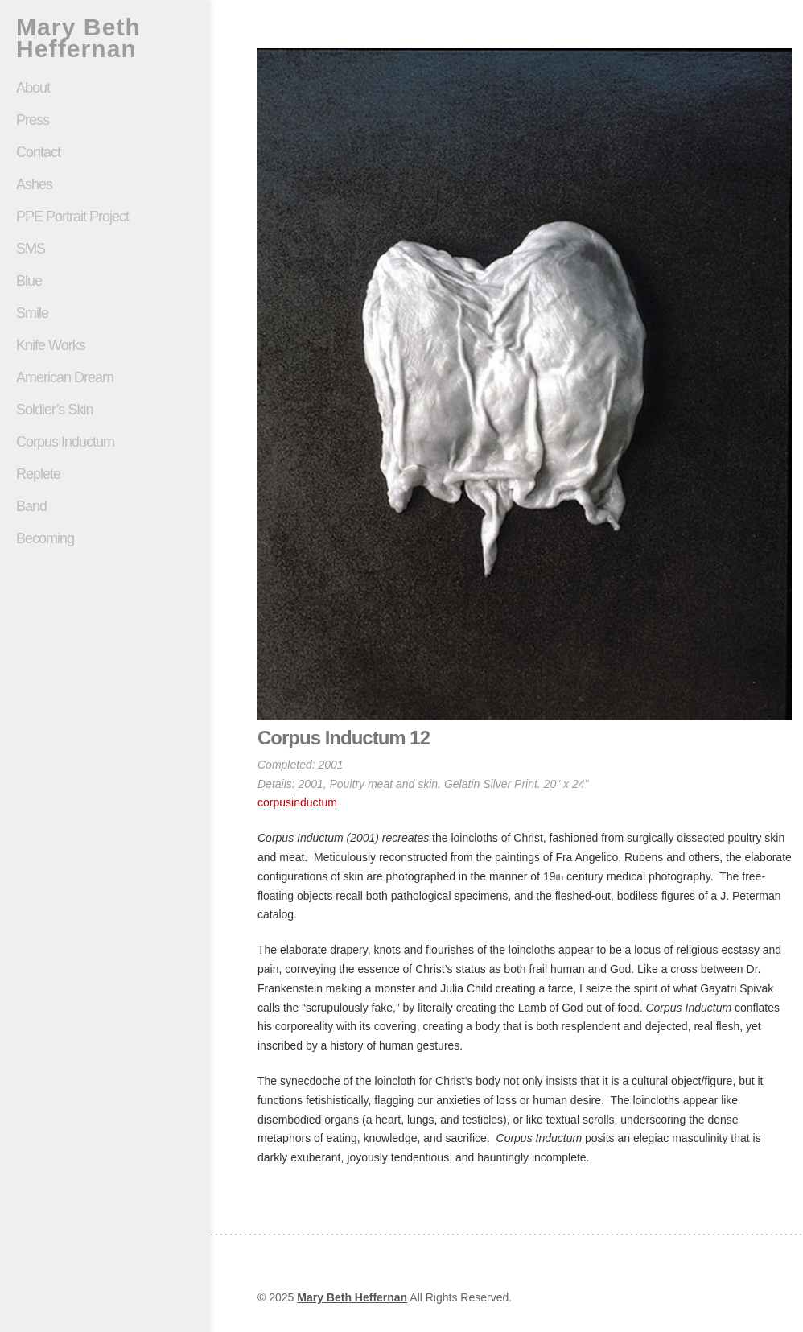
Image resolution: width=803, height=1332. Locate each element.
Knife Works (50, 345)
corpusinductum (297, 802)
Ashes (34, 184)
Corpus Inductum (65, 442)
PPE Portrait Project (72, 216)
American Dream (64, 377)
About (33, 88)
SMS (30, 249)
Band (31, 506)
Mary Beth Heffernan (78, 38)
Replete (38, 474)
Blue (29, 281)
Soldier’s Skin (104, 410)
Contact (38, 152)
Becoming (45, 538)
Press (32, 120)
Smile (104, 313)
